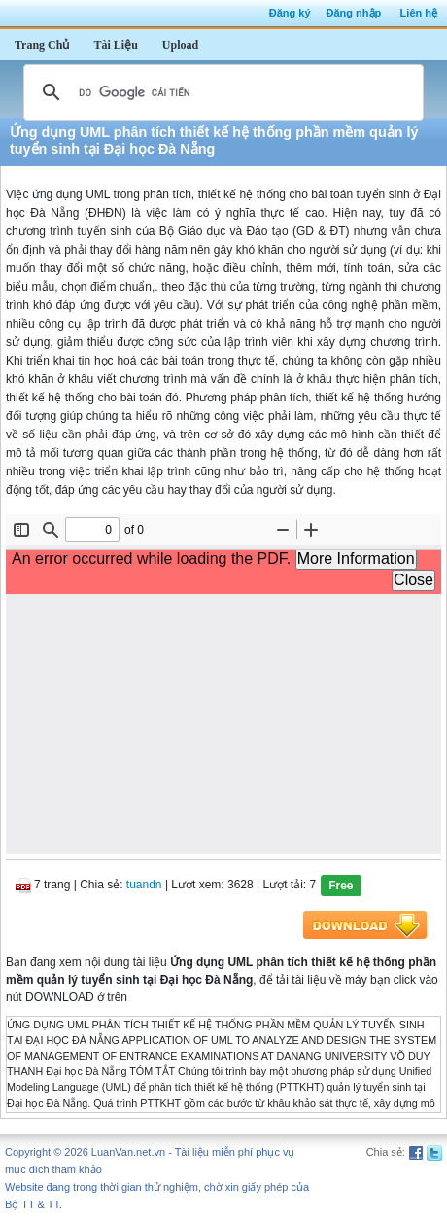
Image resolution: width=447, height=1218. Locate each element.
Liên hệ (418, 12)
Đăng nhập (354, 12)
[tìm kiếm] (220, 92)
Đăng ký (290, 12)
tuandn (144, 884)
